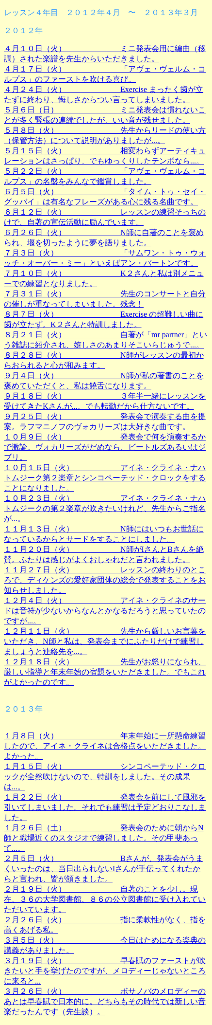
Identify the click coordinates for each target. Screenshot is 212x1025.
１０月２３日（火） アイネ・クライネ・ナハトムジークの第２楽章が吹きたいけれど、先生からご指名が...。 (105, 508)
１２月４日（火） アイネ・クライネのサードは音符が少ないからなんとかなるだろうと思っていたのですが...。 (105, 610)
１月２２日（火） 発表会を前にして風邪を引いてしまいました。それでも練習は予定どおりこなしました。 (105, 807)
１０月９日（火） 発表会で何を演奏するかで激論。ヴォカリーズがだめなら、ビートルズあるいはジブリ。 (105, 447)
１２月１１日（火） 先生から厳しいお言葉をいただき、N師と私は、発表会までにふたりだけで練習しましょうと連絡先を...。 (105, 641)
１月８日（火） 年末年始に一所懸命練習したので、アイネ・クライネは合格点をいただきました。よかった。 (105, 746)
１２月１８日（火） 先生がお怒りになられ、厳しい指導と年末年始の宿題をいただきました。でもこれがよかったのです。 (105, 672)
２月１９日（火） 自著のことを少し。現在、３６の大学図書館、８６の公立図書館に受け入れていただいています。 (105, 899)
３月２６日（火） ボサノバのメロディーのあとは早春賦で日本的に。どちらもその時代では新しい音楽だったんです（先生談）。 (105, 1001)
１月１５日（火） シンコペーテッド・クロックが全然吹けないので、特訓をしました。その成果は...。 (105, 776)
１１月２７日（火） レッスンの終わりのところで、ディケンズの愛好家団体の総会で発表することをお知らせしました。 (105, 580)
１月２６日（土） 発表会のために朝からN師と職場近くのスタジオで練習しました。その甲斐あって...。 (104, 838)
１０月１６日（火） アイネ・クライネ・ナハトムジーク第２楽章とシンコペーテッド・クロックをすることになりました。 (105, 477)
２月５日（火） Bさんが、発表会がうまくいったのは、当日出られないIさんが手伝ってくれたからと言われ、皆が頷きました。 (103, 868)
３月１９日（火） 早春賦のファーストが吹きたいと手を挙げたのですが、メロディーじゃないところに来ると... (105, 970)
